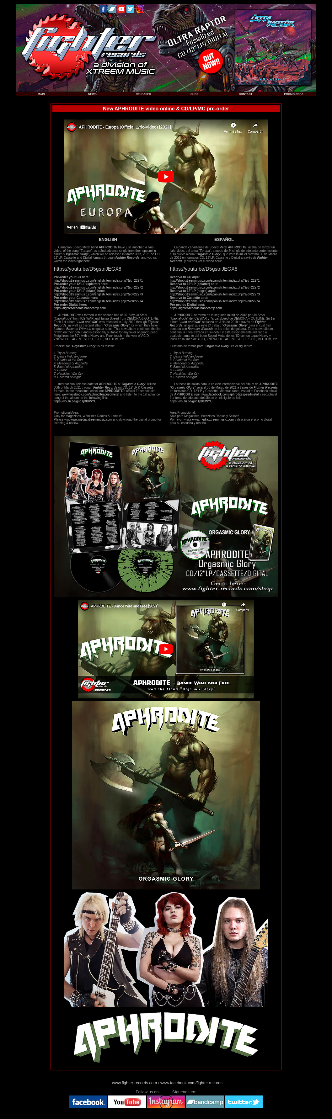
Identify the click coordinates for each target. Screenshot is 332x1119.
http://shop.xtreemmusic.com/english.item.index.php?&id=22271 (98, 280)
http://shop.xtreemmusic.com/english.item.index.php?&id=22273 (98, 294)
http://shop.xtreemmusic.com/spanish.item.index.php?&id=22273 (215, 294)
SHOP (194, 94)
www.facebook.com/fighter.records (191, 1082)
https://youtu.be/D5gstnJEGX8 (87, 269)
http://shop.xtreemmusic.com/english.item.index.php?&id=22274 (98, 301)
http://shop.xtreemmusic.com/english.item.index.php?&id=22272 (98, 287)
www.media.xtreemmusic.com (91, 419)
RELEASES (143, 94)
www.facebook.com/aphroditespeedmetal (90, 394)
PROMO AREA (293, 94)
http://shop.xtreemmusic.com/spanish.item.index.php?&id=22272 (215, 287)
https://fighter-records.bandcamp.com (80, 308)
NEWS (92, 94)
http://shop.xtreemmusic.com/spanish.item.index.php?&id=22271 (215, 280)
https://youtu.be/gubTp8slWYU (75, 401)
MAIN (41, 94)
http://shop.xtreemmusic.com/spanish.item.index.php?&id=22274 (215, 301)
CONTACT (245, 94)
